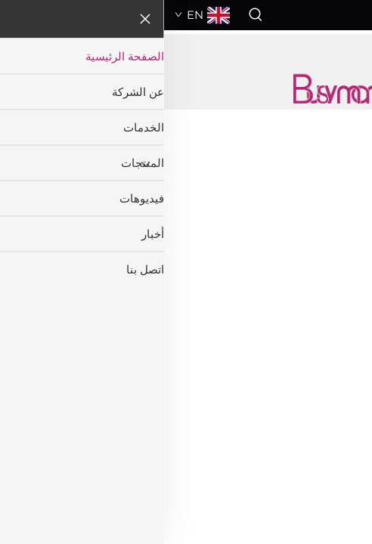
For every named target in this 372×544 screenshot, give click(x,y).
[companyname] (185, 87)
